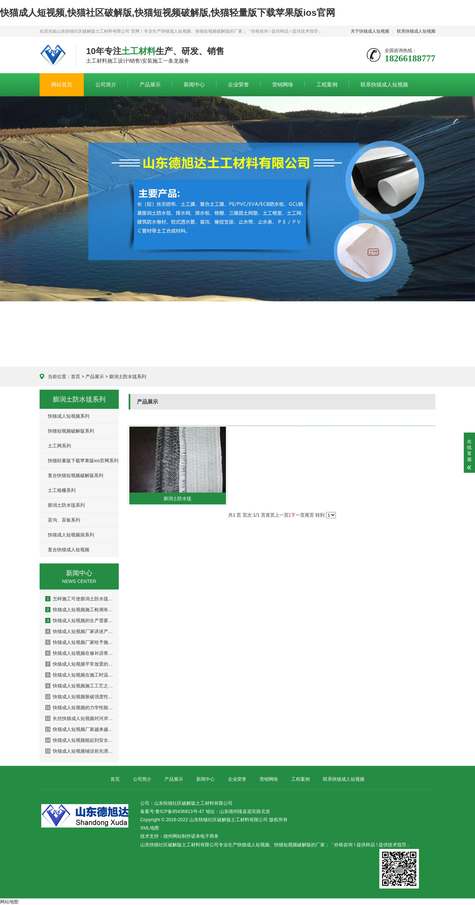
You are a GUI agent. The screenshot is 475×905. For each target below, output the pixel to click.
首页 (75, 376)
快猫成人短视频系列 (68, 416)
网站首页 (61, 84)
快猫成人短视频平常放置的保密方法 (79, 664)
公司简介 (105, 84)
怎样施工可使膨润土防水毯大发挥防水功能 (79, 598)
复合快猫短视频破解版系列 (75, 475)
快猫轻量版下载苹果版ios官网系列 (83, 460)
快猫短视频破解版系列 (71, 431)
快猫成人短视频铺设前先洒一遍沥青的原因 (79, 751)
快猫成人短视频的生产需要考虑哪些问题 (79, 620)
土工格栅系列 (62, 490)
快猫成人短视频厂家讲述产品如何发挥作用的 (79, 631)
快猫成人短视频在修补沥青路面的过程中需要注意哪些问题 (79, 653)
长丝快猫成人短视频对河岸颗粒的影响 (79, 718)
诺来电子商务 (205, 836)
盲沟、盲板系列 (64, 520)
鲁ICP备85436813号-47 (179, 811)
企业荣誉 (238, 84)
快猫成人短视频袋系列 (71, 534)
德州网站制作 (177, 836)
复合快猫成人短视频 (68, 549)
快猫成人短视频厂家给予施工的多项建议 (79, 642)
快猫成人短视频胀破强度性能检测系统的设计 (79, 696)
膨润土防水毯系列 (127, 376)
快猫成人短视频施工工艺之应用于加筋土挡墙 (79, 685)
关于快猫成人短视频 (370, 31)
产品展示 (150, 84)
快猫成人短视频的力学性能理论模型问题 (79, 707)
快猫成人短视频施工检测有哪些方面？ (79, 609)
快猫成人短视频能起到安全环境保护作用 (79, 740)
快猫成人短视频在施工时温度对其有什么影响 (79, 675)
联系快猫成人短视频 (416, 31)
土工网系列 (59, 445)
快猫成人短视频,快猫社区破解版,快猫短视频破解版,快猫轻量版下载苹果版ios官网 (167, 13)
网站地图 (9, 901)
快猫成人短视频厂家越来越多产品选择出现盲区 (79, 729)
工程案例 (326, 84)
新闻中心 (194, 84)
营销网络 (282, 84)
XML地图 (149, 827)
